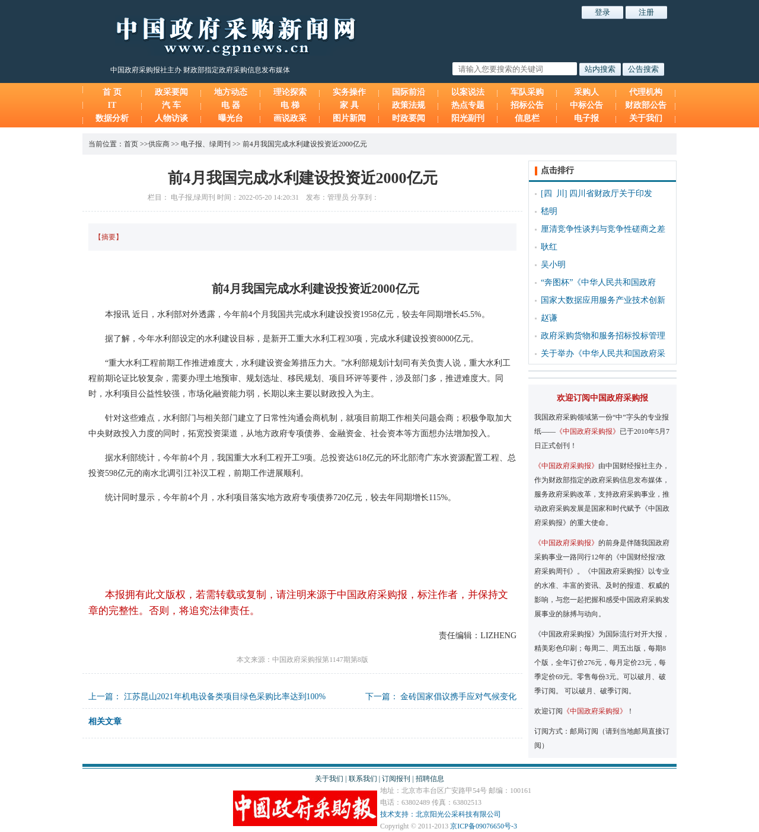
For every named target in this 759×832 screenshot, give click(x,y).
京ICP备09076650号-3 (483, 826)
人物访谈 (171, 118)
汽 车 (171, 105)
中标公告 (586, 105)
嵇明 (549, 211)
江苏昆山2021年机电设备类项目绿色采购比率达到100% (225, 696)
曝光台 (230, 118)
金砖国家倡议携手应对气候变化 (458, 696)
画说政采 (290, 118)
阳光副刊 (467, 118)
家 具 (349, 105)
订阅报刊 (396, 779)
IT (112, 105)
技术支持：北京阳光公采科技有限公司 (440, 814)
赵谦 (549, 317)
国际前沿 (408, 92)
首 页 (112, 92)
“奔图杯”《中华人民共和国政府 (598, 282)
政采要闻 (171, 92)
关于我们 (645, 118)
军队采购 (527, 92)
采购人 (586, 92)
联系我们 (363, 779)
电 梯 (289, 105)
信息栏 (527, 118)
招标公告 (527, 105)
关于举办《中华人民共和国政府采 (603, 353)
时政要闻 (408, 118)
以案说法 (467, 92)
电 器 (230, 105)
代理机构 (645, 92)
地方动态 (230, 92)
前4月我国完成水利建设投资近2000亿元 (305, 144)
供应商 (159, 144)
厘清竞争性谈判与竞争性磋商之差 (603, 229)
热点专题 (467, 105)
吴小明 (553, 264)
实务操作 (349, 92)
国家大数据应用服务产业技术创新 (603, 300)
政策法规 (408, 105)
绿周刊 (220, 144)
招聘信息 (430, 779)
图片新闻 (349, 118)
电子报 (586, 118)
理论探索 (290, 92)
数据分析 (112, 118)
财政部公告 (645, 105)
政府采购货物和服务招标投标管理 (603, 335)
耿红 (549, 246)
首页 (131, 144)
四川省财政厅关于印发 (610, 193)
